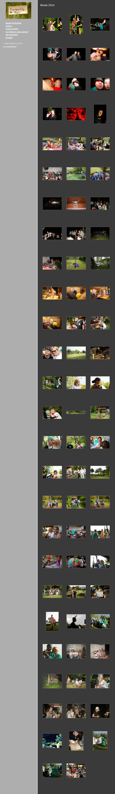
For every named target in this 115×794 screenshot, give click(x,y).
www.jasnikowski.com (9, 46)
